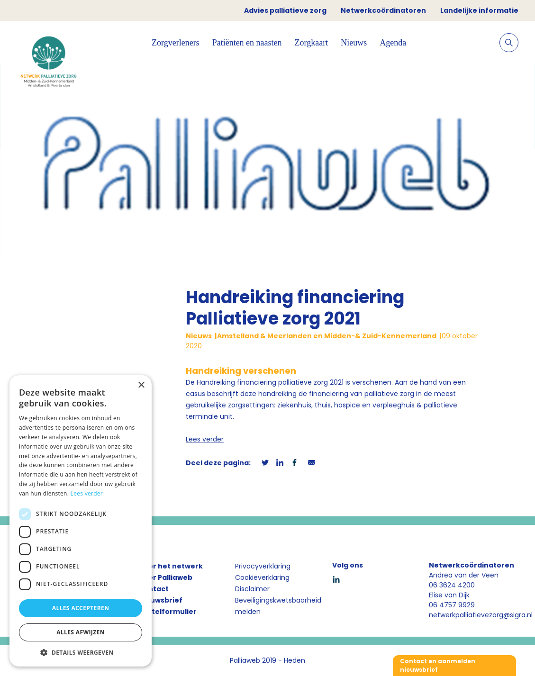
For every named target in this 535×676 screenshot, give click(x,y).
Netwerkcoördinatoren (383, 10)
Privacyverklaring (262, 566)
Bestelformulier (167, 611)
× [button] (141, 385)
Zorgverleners (175, 42)
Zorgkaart (311, 42)
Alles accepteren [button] (80, 608)
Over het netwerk (170, 566)
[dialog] (80, 521)
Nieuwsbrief (160, 600)
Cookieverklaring (262, 577)
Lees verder (205, 439)
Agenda (393, 42)
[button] (80, 652)
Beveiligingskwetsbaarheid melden (278, 605)
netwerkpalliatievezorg (466, 615)
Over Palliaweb (165, 577)
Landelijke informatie (479, 10)
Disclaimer (252, 589)
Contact (153, 589)
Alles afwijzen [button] (80, 632)
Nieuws (354, 42)
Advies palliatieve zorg (285, 10)
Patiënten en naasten (247, 42)
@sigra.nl (518, 615)
